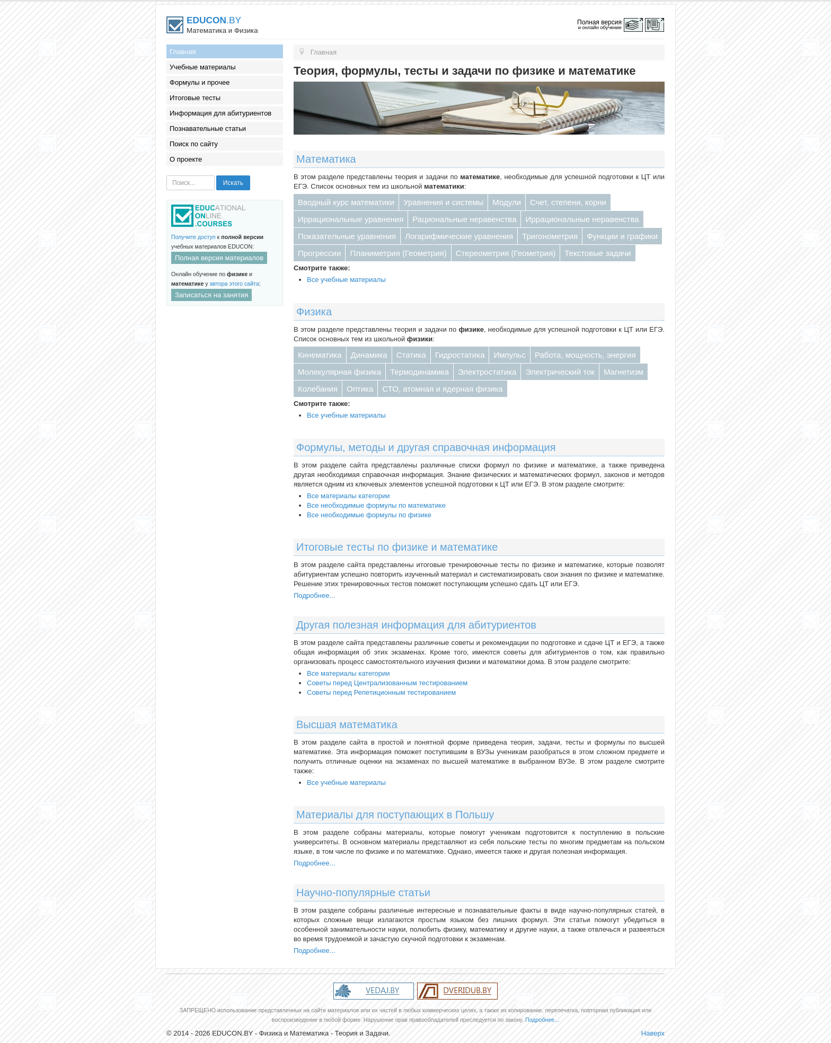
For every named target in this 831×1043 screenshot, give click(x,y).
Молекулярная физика (339, 371)
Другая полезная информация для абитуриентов (416, 625)
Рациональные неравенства (464, 219)
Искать (233, 183)
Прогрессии (319, 253)
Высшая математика (346, 724)
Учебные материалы (203, 67)
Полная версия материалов (219, 258)
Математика (326, 159)
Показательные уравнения (347, 236)
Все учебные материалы (346, 280)
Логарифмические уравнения (459, 236)
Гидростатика (460, 354)
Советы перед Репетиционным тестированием (381, 692)
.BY (214, 20)
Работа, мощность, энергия (585, 354)
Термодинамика (419, 371)
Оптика (360, 388)
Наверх (653, 1033)
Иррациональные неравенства (582, 219)
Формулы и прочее (200, 82)
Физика (314, 311)
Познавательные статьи (208, 128)
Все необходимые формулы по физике (369, 515)
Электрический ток (559, 371)
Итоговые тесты (195, 98)
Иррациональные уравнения (350, 219)
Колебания (318, 388)
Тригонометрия (550, 236)
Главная (183, 52)
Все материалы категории (348, 496)
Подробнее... (314, 595)
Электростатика (487, 371)
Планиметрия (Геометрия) (398, 253)
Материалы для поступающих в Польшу (395, 814)
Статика (411, 354)
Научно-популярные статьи (363, 892)
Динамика (369, 354)
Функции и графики (622, 236)
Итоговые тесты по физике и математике (397, 547)
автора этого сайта (234, 283)
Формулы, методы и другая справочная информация (426, 447)
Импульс (509, 354)
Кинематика (320, 354)
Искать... (166, 175)
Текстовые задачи (597, 253)
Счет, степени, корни (568, 202)
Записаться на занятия (211, 295)
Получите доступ (193, 237)
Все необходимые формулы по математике (376, 505)
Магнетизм (623, 371)
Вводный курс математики (346, 202)
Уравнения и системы (443, 202)
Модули (506, 202)
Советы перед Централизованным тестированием (387, 683)
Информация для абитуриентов (220, 113)
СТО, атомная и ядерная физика (442, 388)
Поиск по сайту (194, 144)
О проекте (186, 159)
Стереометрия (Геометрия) (506, 253)
